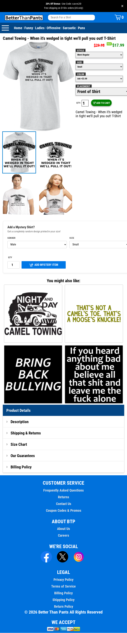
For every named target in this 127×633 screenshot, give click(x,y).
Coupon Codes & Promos (63, 511)
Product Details (18, 410)
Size (79, 62)
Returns (63, 497)
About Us (63, 529)
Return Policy (63, 607)
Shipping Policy (63, 600)
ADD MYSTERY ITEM (43, 265)
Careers (63, 535)
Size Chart (19, 444)
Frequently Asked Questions (63, 490)
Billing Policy (21, 467)
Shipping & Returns (26, 433)
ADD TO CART (101, 103)
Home (18, 28)
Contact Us (63, 504)
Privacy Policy (63, 580)
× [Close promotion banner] (122, 6)
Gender (11, 238)
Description (20, 422)
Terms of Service (63, 586)
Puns (81, 28)
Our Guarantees (23, 456)
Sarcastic (69, 28)
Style (80, 50)
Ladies (40, 28)
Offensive (54, 28)
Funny (28, 28)
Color (80, 74)
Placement (83, 86)
